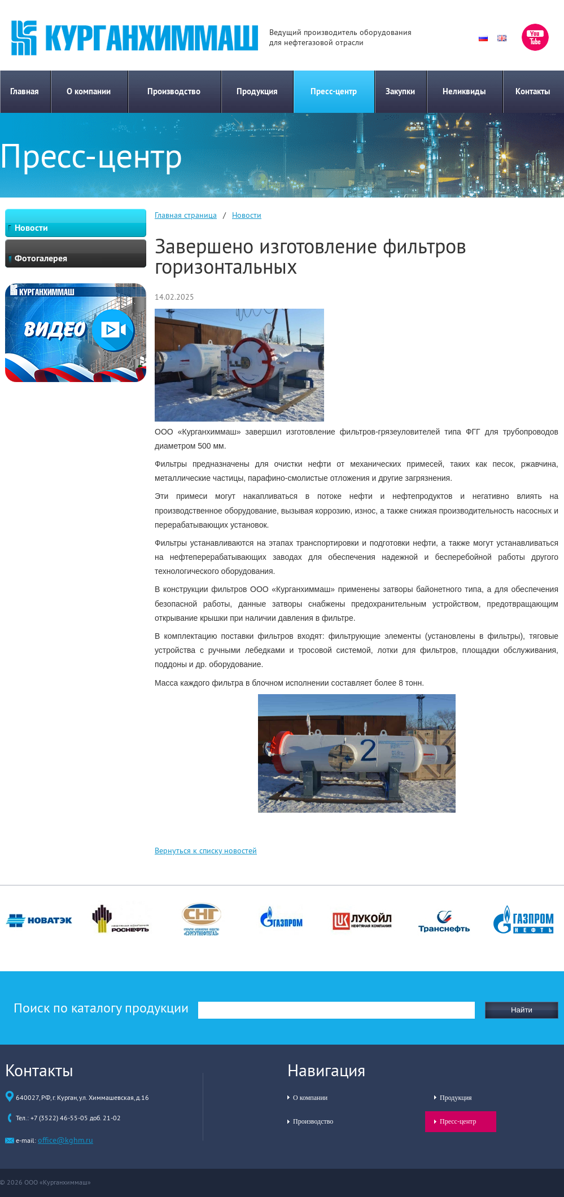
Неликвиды (464, 91)
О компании (89, 91)
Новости (246, 215)
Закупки (400, 91)
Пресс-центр (334, 91)
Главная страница (186, 215)
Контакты (532, 91)
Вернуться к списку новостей (206, 850)
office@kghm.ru (65, 1140)
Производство (173, 91)
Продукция (257, 91)
